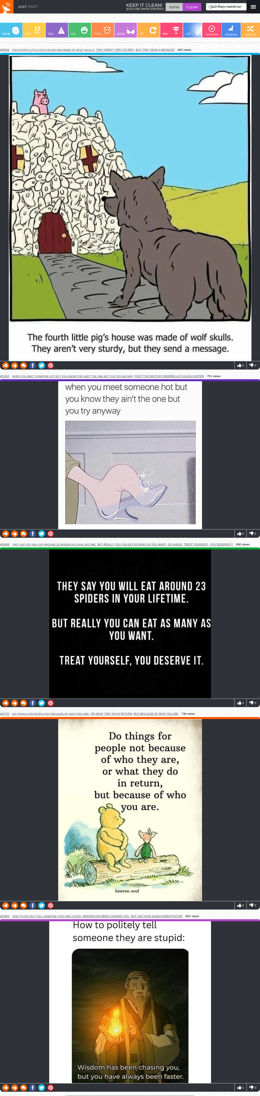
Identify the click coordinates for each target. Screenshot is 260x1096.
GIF (148, 31)
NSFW (126, 31)
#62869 (4, 544)
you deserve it (221, 544)
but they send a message (155, 50)
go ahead (175, 544)
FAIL (56, 31)
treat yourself (196, 544)
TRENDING (231, 30)
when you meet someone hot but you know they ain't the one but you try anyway (72, 376)
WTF (32, 31)
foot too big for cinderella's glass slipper (169, 376)
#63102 (4, 376)
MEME (10, 31)
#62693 (4, 916)
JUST (28, 7)
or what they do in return (111, 713)
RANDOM (250, 30)
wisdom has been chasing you (106, 916)
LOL (79, 31)
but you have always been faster (156, 916)
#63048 (4, 50)
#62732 (4, 713)
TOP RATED (211, 30)
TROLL (102, 31)
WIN (171, 31)
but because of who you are (156, 713)
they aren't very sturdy (115, 50)
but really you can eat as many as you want (131, 544)
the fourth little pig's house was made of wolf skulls (53, 49)
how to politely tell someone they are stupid (46, 916)
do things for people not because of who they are (50, 713)
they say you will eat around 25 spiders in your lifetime (54, 544)
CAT (194, 31)
